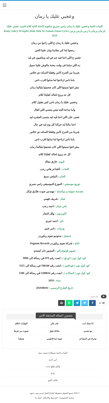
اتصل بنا (38, 398)
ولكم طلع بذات (53, 366)
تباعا (53, 373)
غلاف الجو (53, 380)
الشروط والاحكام (50, 398)
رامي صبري (95, 296)
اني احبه (53, 359)
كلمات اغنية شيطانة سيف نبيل (53, 353)
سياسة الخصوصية (66, 398)
